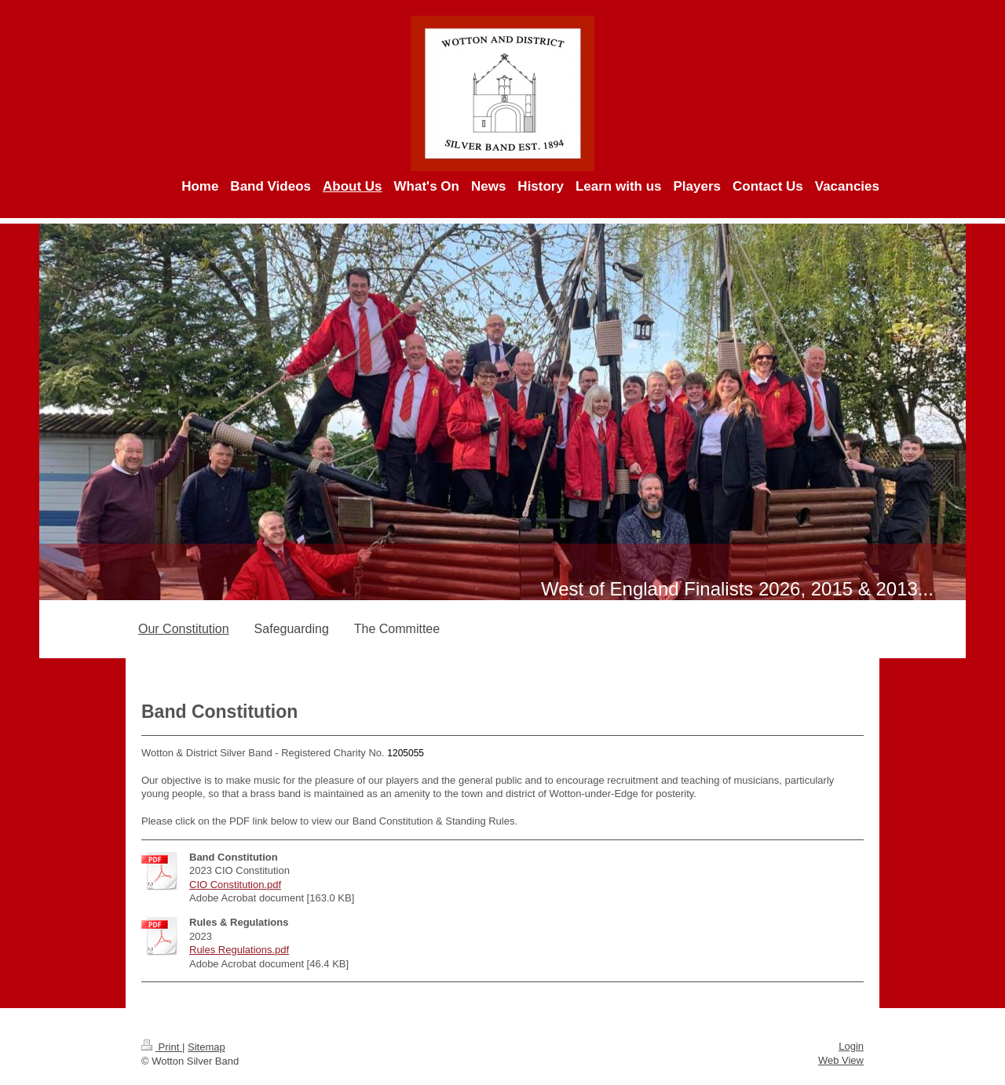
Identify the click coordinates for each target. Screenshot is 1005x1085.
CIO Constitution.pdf (235, 884)
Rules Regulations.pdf (239, 950)
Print (161, 1047)
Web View (841, 1060)
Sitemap (206, 1047)
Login (851, 1046)
